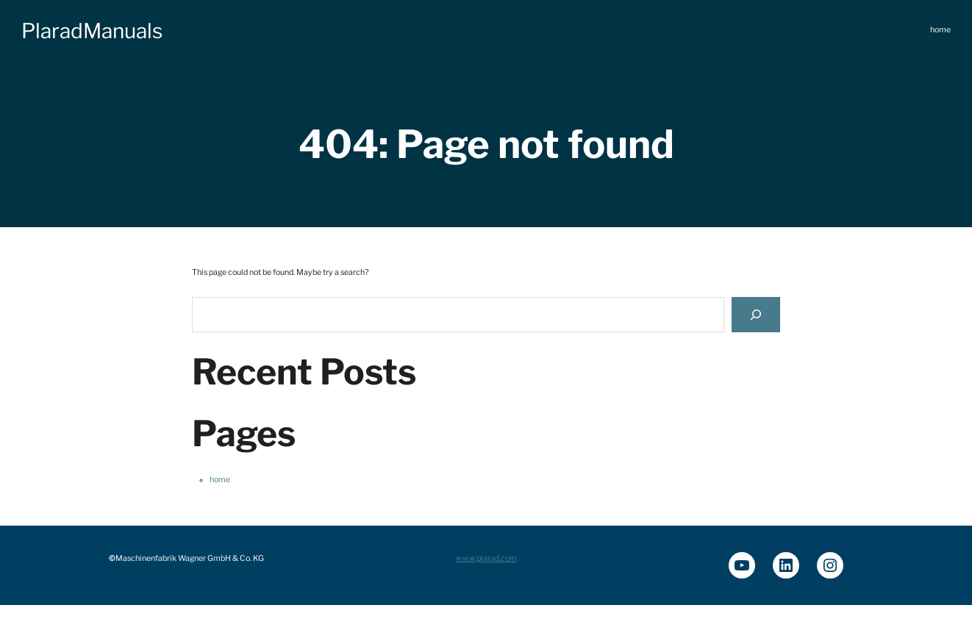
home (220, 479)
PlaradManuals (91, 30)
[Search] (756, 314)
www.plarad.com (486, 558)
